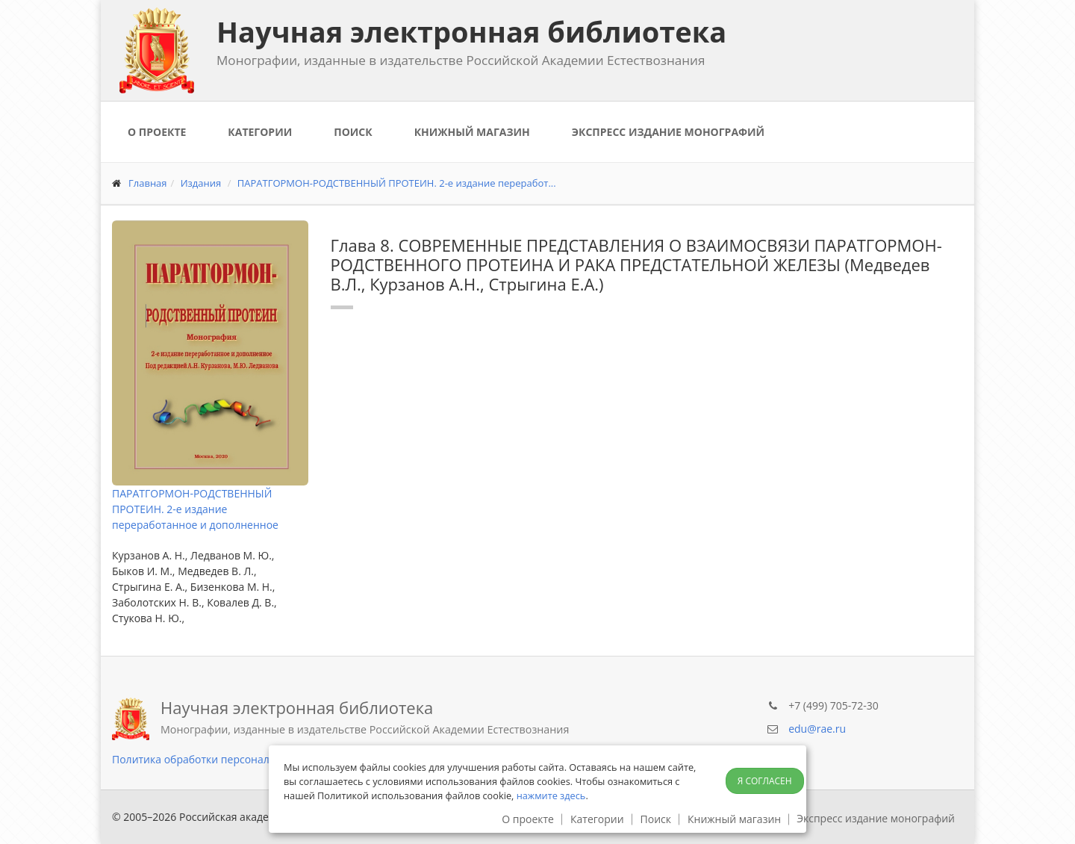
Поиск (353, 132)
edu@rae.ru (817, 729)
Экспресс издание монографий (668, 132)
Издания (201, 183)
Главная (147, 183)
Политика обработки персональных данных (224, 759)
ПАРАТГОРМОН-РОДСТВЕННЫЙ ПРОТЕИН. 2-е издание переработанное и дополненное (195, 509)
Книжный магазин (472, 132)
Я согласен (765, 781)
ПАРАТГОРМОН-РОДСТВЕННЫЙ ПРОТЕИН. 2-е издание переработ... (396, 183)
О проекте (157, 132)
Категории (260, 132)
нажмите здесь (551, 795)
